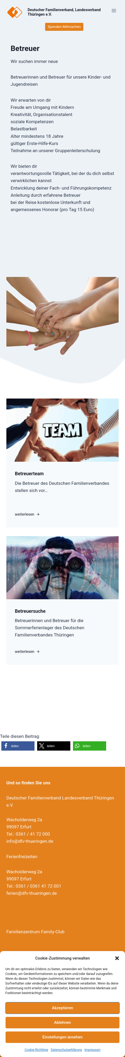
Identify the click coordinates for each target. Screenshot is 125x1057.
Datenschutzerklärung (66, 1050)
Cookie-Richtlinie (36, 1050)
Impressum (92, 1050)
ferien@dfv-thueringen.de (31, 893)
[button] (117, 958)
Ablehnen (62, 1022)
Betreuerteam (29, 473)
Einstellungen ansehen (62, 1037)
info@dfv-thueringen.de (29, 841)
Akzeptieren (62, 1007)
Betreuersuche (30, 611)
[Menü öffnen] (114, 10)
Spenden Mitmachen (64, 26)
